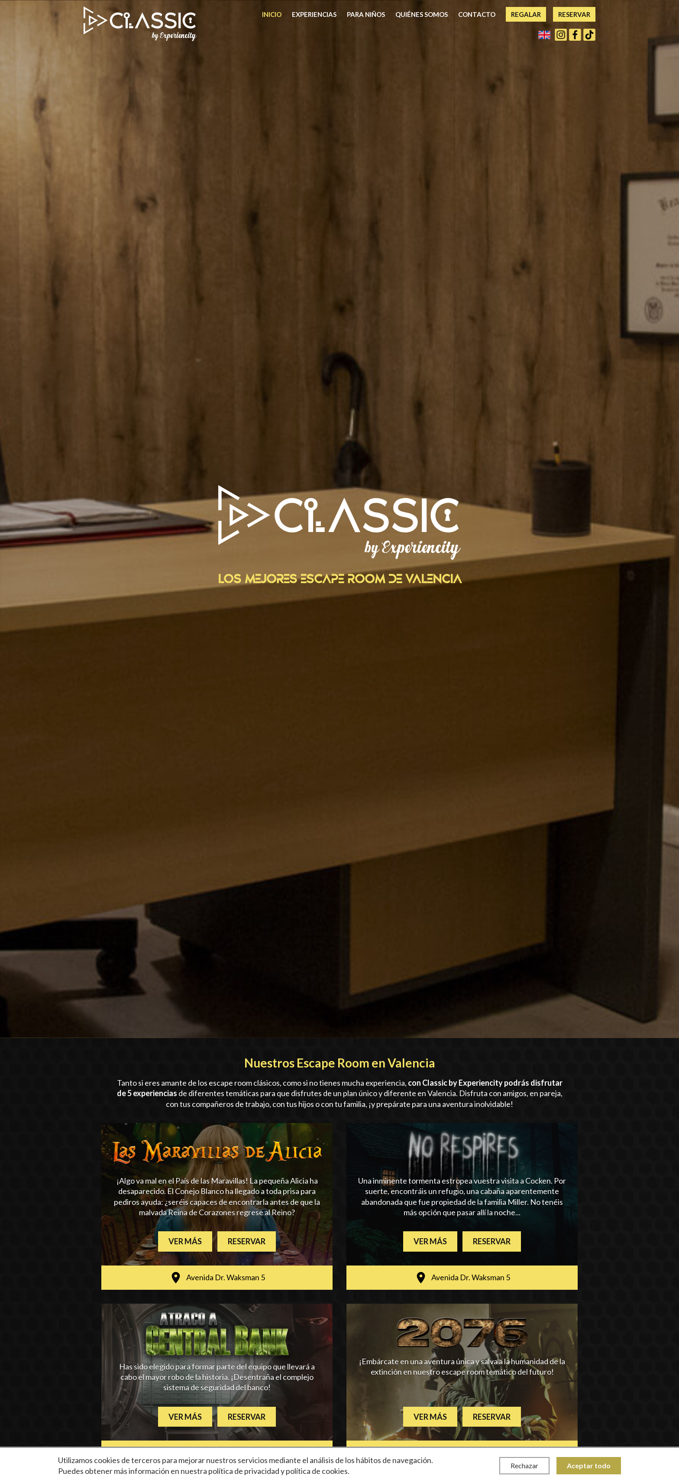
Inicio (271, 14)
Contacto (476, 14)
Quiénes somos (421, 14)
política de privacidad (243, 1471)
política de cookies (317, 1471)
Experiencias (314, 14)
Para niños (366, 14)
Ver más (185, 1241)
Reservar (574, 14)
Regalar (526, 14)
